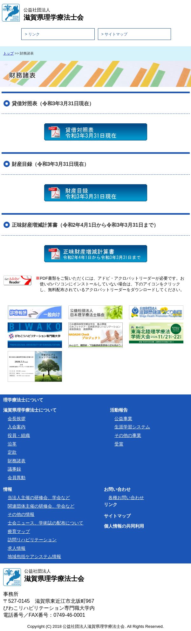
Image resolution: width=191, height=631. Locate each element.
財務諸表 (16, 460)
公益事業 (123, 418)
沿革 (12, 443)
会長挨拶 (16, 418)
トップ (8, 53)
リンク (110, 504)
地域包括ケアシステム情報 (34, 556)
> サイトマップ (114, 34)
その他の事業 (127, 435)
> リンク (32, 34)
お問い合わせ (117, 489)
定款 (12, 452)
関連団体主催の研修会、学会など (41, 506)
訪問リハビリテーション (32, 539)
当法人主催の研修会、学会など (39, 497)
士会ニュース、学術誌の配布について (45, 522)
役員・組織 (19, 435)
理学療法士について (23, 399)
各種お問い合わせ (126, 497)
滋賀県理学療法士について (30, 410)
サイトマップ (117, 515)
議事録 (14, 469)
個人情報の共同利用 (124, 526)
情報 (7, 489)
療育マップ (19, 531)
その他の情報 (21, 514)
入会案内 (16, 426)
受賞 (118, 443)
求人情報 (16, 548)
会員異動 (16, 477)
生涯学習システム (132, 426)
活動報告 (119, 410)
